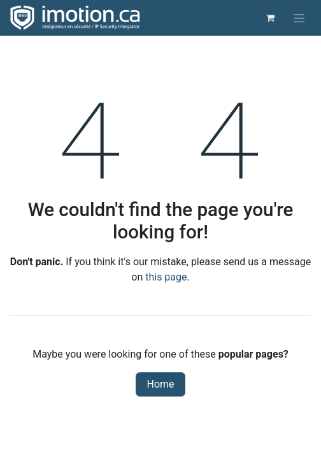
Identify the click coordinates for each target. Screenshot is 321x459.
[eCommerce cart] (270, 17)
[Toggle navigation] (299, 18)
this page (166, 277)
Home (160, 384)
